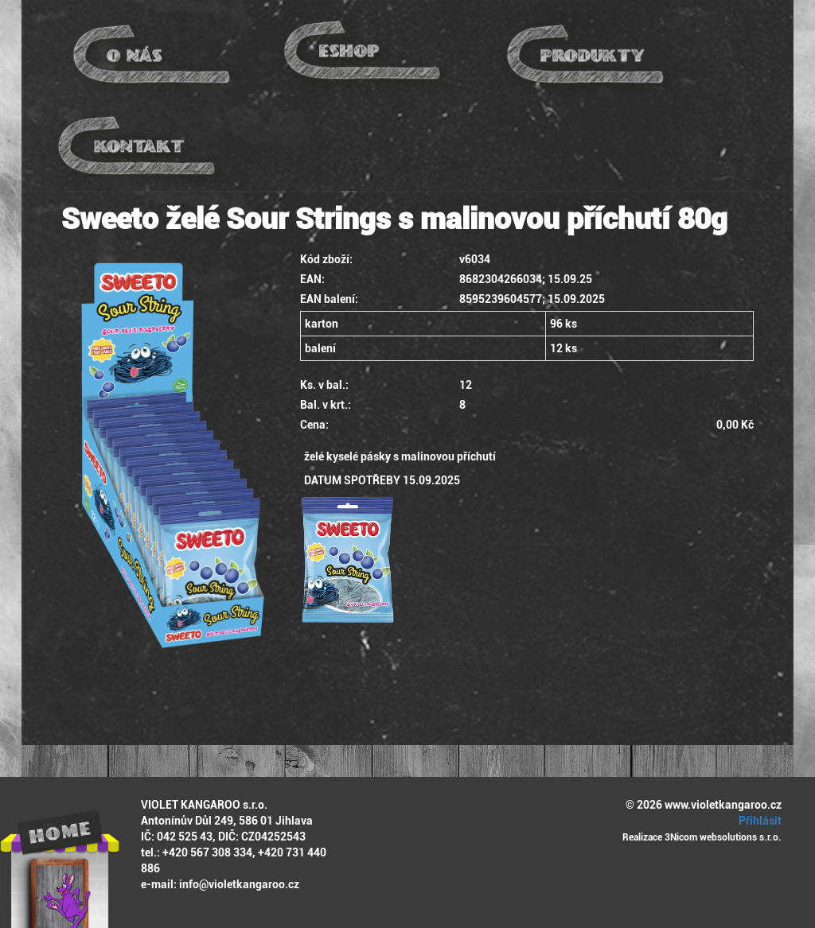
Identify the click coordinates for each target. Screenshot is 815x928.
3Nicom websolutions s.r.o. (723, 837)
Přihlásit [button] (758, 820)
